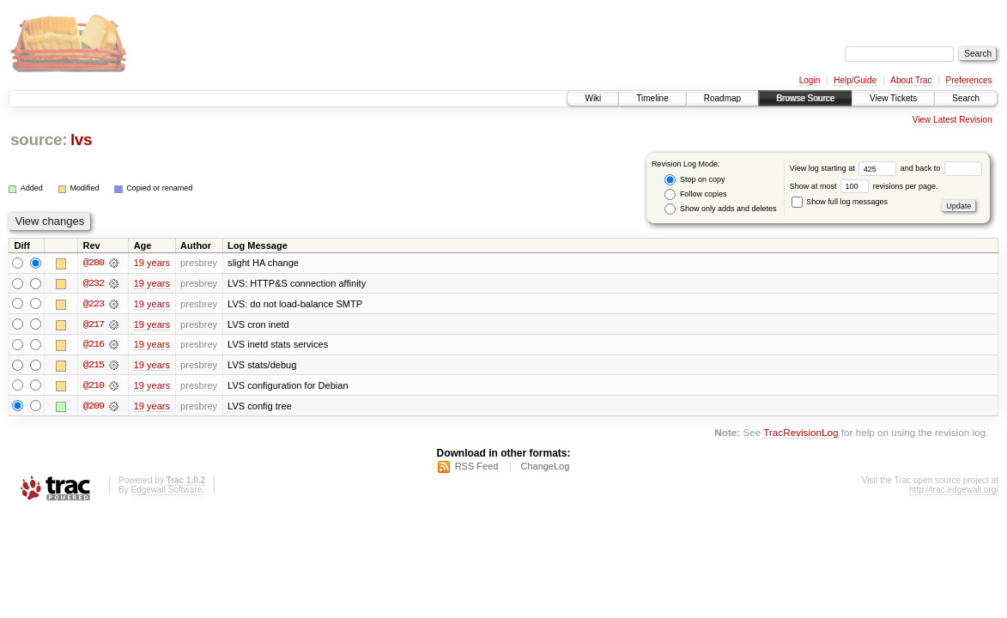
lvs (81, 139)
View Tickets (893, 98)
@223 (93, 304)
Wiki (593, 98)
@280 (93, 263)
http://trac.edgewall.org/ (953, 491)
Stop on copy (694, 179)
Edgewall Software (166, 491)
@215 (93, 366)
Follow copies (695, 194)
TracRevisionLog (800, 433)
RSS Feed (477, 468)
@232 (93, 283)
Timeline (652, 98)
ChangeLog (544, 468)
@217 (93, 324)
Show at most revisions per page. (864, 186)
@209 (93, 407)
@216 (93, 345)
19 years (152, 263)
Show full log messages (840, 201)
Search (966, 98)
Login (809, 80)
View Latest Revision (952, 119)
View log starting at (845, 168)
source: (38, 139)
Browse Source (805, 98)
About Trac (910, 80)
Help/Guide (855, 80)
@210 (93, 386)
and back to (941, 168)
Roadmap (722, 98)
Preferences (969, 80)
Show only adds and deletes (720, 209)
